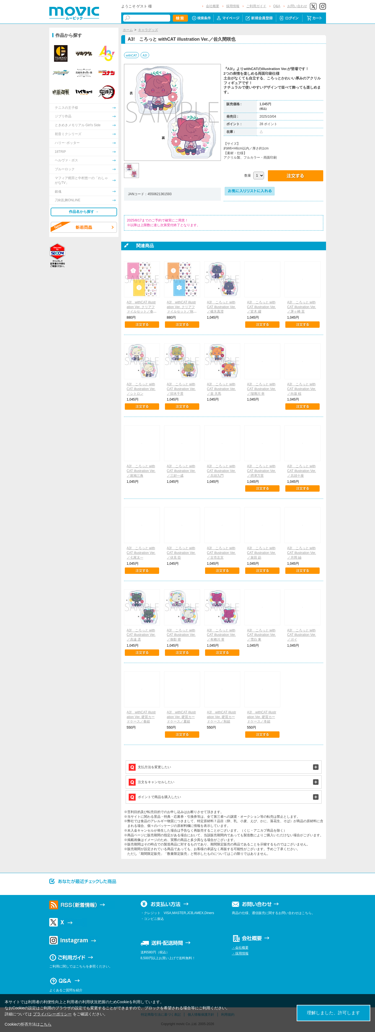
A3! (145, 55)
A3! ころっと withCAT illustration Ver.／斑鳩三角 (141, 471)
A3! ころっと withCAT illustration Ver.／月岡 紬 (301, 552)
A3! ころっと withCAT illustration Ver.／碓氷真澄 (221, 307)
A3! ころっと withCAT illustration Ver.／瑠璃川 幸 (261, 389)
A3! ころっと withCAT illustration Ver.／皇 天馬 (221, 389)
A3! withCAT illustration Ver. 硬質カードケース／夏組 (181, 717)
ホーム (128, 30)
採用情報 (232, 6)
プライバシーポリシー (52, 1014)
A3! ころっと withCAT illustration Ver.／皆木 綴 (261, 307)
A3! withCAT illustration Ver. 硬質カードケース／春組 (141, 717)
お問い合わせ (297, 6)
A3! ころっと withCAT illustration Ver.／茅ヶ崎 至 (301, 307)
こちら (45, 1024)
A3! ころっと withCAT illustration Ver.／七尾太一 (141, 552)
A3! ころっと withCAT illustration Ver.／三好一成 (181, 471)
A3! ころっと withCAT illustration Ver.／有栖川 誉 (221, 635)
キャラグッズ (148, 30)
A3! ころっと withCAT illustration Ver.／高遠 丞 (141, 635)
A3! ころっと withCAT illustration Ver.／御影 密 (181, 635)
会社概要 (212, 6)
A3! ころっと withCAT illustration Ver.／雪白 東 (261, 635)
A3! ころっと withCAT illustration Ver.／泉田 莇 (261, 552)
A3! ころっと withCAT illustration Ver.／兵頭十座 (301, 471)
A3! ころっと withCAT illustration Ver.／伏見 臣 (181, 552)
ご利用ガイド (256, 6)
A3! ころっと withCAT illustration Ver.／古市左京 (221, 552)
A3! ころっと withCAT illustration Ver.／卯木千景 (181, 389)
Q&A (276, 6)
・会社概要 (240, 948)
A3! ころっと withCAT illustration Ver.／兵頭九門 (221, 471)
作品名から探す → (84, 212)
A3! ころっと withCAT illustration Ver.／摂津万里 (261, 471)
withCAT (131, 55)
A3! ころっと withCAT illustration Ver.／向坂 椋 (301, 389)
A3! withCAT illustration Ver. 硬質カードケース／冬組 (261, 717)
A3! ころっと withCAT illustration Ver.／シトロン (141, 389)
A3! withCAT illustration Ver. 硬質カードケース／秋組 (221, 717)
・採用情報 (240, 953)
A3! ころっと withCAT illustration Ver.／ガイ (301, 635)
